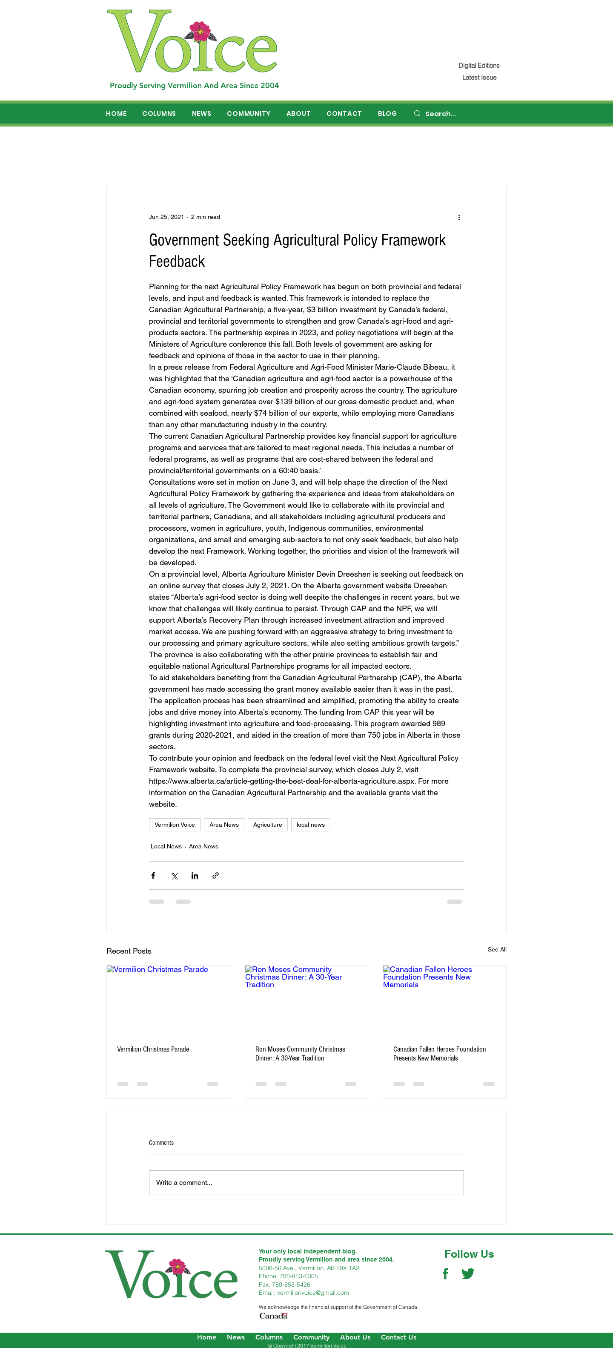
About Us (355, 1337)
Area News (224, 824)
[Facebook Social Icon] (445, 1273)
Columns (269, 1337)
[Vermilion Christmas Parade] (168, 1000)
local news (311, 824)
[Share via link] (216, 875)
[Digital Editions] (479, 65)
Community (311, 1337)
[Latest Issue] (479, 77)
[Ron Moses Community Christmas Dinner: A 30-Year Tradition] (306, 1000)
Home (206, 1337)
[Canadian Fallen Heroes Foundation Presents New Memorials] (444, 1000)
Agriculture (267, 824)
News (236, 1337)
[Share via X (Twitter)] (174, 875)
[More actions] (459, 217)
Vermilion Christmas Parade (153, 1049)
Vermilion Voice (175, 824)
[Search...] (460, 114)
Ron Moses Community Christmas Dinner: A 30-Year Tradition (300, 1054)
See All (497, 949)
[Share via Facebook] (153, 875)
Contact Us (398, 1337)
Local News (166, 846)
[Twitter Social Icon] (468, 1273)
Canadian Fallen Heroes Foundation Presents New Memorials (439, 1054)
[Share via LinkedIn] (195, 875)
